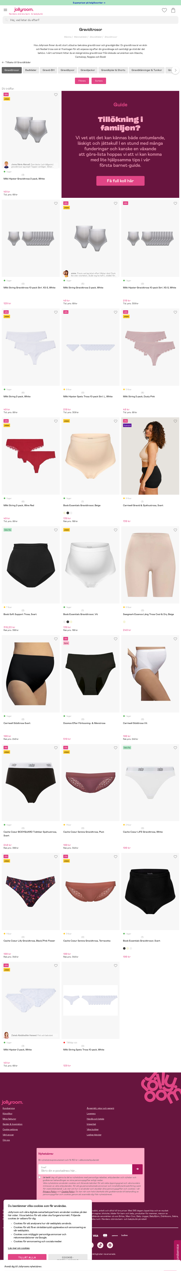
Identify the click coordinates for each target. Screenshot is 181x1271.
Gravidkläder (96, 36)
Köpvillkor (7, 1113)
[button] (5, 9)
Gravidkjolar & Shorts (113, 70)
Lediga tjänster (94, 1134)
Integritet (91, 1124)
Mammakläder (80, 36)
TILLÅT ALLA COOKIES (27, 1259)
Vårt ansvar (8, 1134)
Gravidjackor (88, 70)
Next (175, 70)
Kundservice (9, 1108)
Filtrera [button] (82, 80)
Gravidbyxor (67, 70)
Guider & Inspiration (12, 1124)
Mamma (67, 36)
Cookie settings (10, 1129)
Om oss (6, 1140)
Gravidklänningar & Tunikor (147, 70)
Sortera (99, 80)
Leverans (91, 1113)
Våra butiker (93, 1129)
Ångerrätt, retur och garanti (100, 1108)
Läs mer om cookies (19, 1248)
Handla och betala (95, 1118)
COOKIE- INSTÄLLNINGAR (68, 1259)
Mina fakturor (9, 1118)
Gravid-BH (48, 70)
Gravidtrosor (110, 36)
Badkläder (30, 70)
